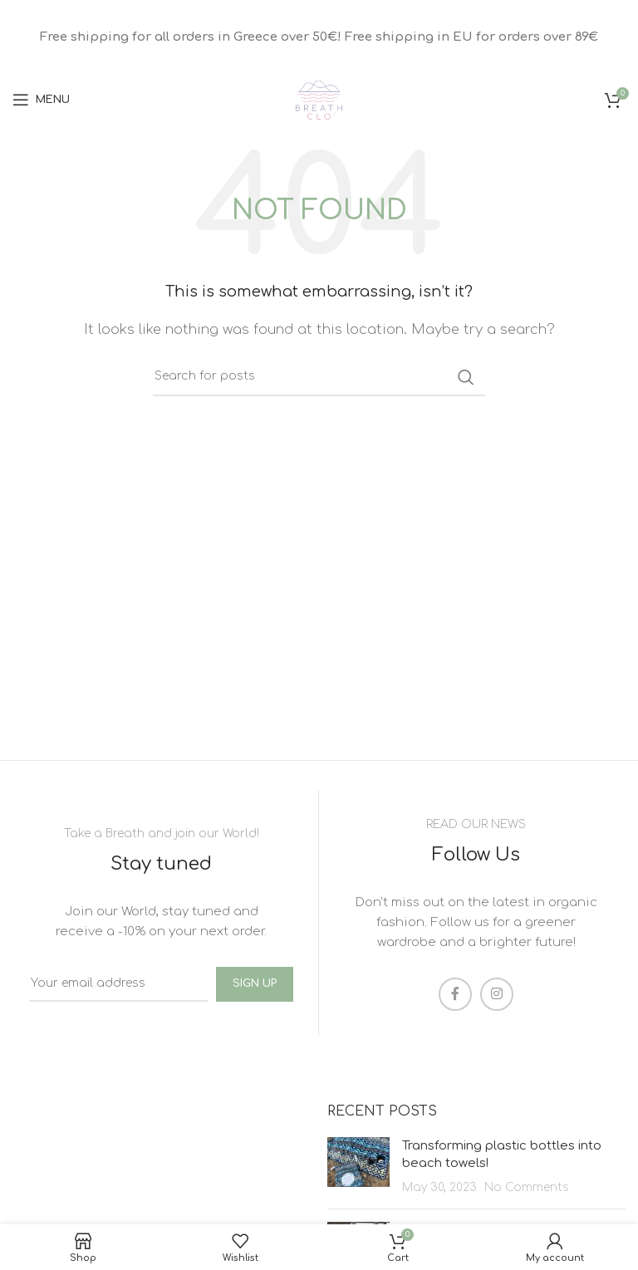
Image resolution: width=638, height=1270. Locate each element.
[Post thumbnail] (358, 1166)
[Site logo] (318, 99)
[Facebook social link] (455, 994)
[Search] (319, 377)
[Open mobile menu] (41, 99)
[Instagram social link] (496, 994)
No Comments (526, 1187)
